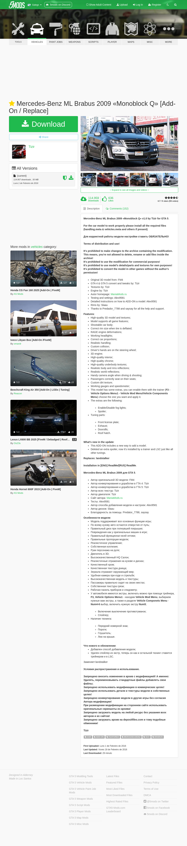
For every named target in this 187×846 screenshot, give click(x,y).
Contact (148, 776)
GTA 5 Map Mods (78, 817)
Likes (110, 201)
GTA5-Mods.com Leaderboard (115, 809)
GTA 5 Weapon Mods (81, 798)
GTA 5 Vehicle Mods (80, 782)
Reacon (18, 393)
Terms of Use (151, 788)
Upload (122, 4)
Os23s (17, 443)
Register (154, 4)
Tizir (31, 147)
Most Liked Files (115, 788)
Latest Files (112, 776)
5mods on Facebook (157, 807)
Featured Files (114, 782)
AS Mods (18, 294)
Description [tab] (92, 208)
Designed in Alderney (21, 775)
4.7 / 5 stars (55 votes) (168, 201)
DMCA (147, 795)
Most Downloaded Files (119, 795)
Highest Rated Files (117, 801)
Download (43, 124)
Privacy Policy (151, 782)
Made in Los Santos (20, 778)
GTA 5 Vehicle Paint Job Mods (82, 790)
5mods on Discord (155, 814)
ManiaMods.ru (119, 294)
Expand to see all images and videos (129, 190)
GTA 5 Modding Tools (81, 776)
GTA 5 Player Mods (80, 811)
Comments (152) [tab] (117, 208)
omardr (17, 343)
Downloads (93, 201)
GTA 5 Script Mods (79, 805)
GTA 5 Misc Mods (79, 824)
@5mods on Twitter (156, 801)
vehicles (37, 247)
